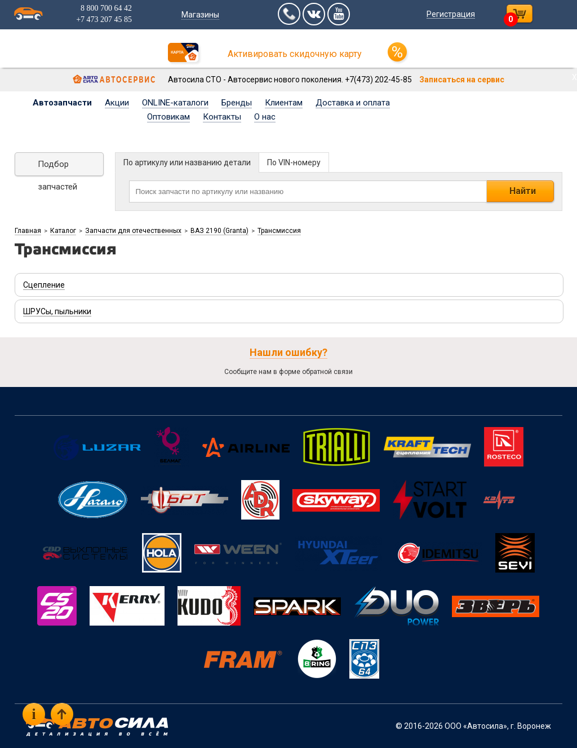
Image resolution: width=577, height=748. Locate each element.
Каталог (63, 231)
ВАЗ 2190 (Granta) (219, 231)
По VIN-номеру (294, 162)
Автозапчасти (62, 103)
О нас (265, 117)
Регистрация (451, 14)
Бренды (236, 103)
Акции (117, 103)
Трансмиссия (279, 231)
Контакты (222, 117)
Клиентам (284, 103)
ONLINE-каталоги (175, 103)
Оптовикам (168, 117)
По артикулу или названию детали (187, 162)
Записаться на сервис (461, 79)
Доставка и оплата (353, 103)
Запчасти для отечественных (133, 231)
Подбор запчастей (57, 167)
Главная (28, 231)
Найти (522, 191)
